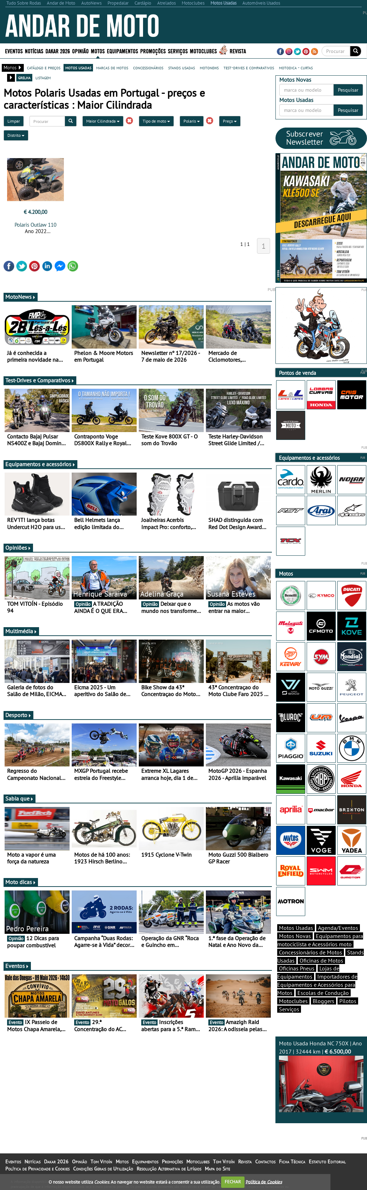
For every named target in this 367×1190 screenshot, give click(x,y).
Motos (98, 50)
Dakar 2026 (57, 50)
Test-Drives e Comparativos (40, 380)
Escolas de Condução (323, 992)
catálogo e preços (43, 67)
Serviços (178, 50)
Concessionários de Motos (310, 952)
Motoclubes (203, 50)
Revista (238, 50)
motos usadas (78, 67)
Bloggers (323, 1001)
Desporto (18, 714)
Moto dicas (20, 881)
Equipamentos (122, 50)
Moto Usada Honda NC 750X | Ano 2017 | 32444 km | (321, 1076)
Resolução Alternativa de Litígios (169, 1168)
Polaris (192, 121)
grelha (24, 77)
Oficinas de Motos (321, 960)
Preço (230, 121)
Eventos (14, 50)
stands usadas (181, 67)
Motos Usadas (296, 927)
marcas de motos (112, 67)
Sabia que (19, 798)
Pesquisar (348, 90)
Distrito (15, 135)
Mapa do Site (217, 1168)
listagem (43, 77)
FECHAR (233, 1182)
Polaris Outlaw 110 (35, 224)
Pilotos (347, 1001)
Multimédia (21, 631)
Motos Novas (295, 935)
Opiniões (18, 547)
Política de (264, 1182)
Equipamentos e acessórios (40, 464)
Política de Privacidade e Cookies (37, 1168)
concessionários (148, 67)
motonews (209, 67)
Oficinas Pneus (296, 968)
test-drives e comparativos (249, 67)
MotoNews (20, 296)
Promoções (153, 50)
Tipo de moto (156, 121)
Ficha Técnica (292, 1161)
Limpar (13, 121)
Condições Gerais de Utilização (103, 1168)
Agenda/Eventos (338, 927)
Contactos (265, 1161)
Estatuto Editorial (327, 1161)
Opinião (80, 50)
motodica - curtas (296, 67)
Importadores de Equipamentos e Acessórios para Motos (317, 984)
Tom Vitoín (101, 1161)
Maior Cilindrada (103, 121)
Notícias (34, 50)
